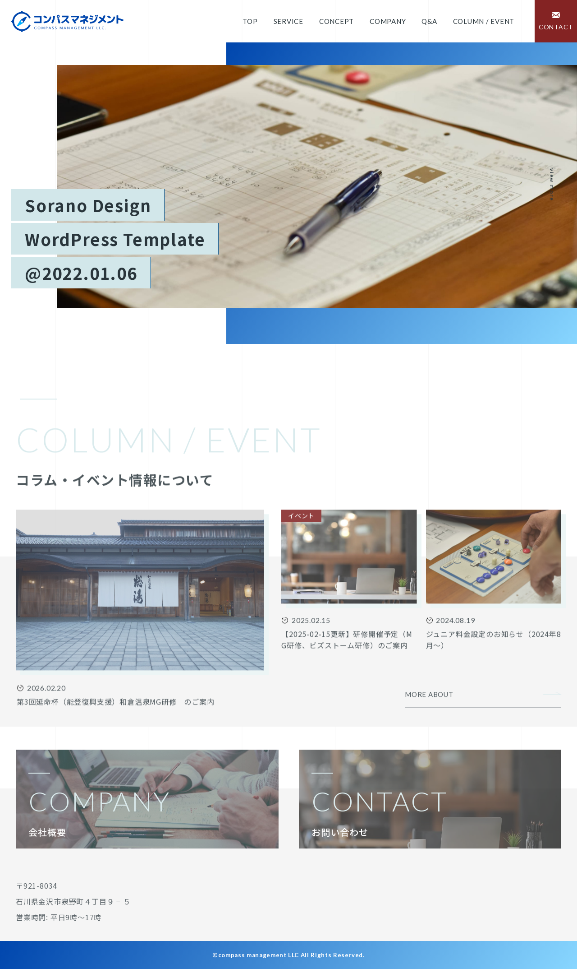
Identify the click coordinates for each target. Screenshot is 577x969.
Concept (336, 21)
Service (288, 21)
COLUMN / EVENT (484, 21)
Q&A (429, 21)
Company (388, 21)
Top (250, 21)
